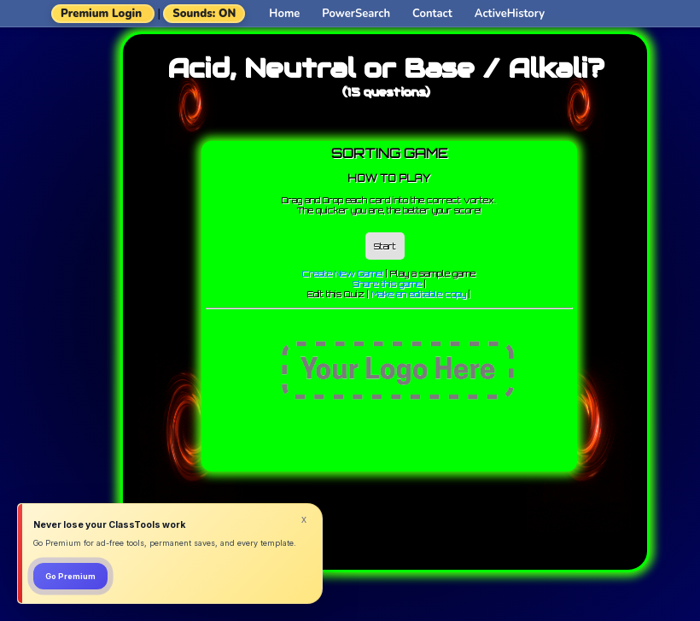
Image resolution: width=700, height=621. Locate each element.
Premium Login (101, 13)
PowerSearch (356, 13)
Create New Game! (342, 273)
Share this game (387, 283)
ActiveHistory (510, 13)
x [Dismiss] (303, 519)
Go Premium (70, 576)
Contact (432, 13)
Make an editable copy (418, 294)
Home (284, 13)
